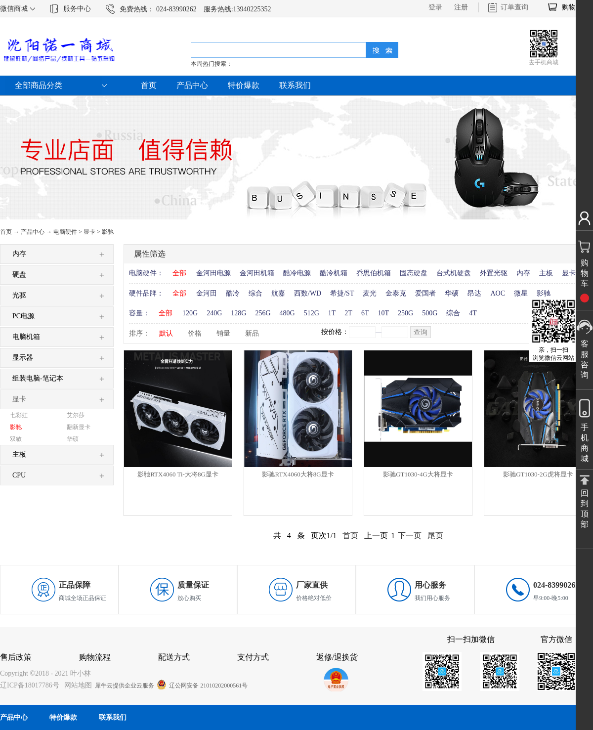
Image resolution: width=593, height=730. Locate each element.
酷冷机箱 (333, 273)
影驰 (108, 231)
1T (332, 313)
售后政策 (16, 657)
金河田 (206, 293)
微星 (521, 293)
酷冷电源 (297, 273)
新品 (252, 333)
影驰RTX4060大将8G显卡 (298, 474)
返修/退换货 (337, 657)
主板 (546, 273)
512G (311, 313)
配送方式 (174, 657)
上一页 (376, 535)
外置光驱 (494, 273)
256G (262, 313)
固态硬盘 (413, 273)
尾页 (435, 535)
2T (348, 313)
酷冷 (233, 293)
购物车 (572, 7)
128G (238, 313)
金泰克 (395, 293)
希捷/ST (342, 293)
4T (473, 313)
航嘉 (278, 293)
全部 (179, 273)
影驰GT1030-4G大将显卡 (418, 474)
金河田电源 (213, 273)
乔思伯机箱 (373, 273)
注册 (461, 7)
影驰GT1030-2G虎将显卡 (538, 474)
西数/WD (307, 293)
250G (405, 313)
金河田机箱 (257, 273)
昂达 (474, 293)
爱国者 (425, 293)
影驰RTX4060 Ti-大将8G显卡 (177, 474)
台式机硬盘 (453, 273)
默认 (166, 333)
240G (214, 313)
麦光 (370, 293)
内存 (523, 273)
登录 (435, 7)
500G (429, 313)
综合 (255, 293)
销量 (223, 333)
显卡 (89, 231)
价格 (195, 333)
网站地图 (76, 685)
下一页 (410, 535)
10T (383, 313)
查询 (420, 332)
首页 (149, 85)
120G (190, 313)
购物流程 (95, 657)
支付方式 (253, 657)
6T (365, 313)
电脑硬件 (65, 231)
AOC (497, 293)
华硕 (452, 293)
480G (287, 313)
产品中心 (32, 231)
